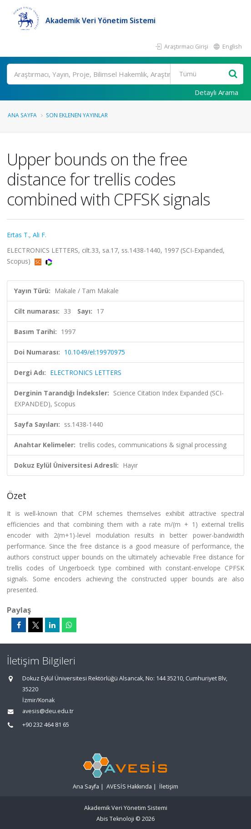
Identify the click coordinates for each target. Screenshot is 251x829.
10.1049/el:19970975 (94, 352)
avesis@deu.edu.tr (48, 711)
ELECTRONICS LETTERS (85, 372)
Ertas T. (18, 234)
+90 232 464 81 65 (45, 725)
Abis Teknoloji (115, 819)
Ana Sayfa (22, 115)
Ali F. (39, 234)
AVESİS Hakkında (129, 786)
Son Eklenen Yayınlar (77, 115)
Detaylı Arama (216, 92)
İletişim (168, 786)
